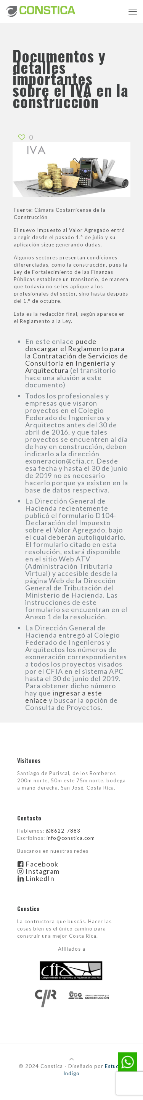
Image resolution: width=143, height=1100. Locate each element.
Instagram (38, 871)
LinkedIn (36, 878)
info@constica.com (71, 838)
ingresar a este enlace (63, 696)
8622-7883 (63, 831)
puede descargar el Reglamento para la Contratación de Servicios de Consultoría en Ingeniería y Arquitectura (76, 355)
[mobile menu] (132, 11)
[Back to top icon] (71, 1059)
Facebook (37, 864)
